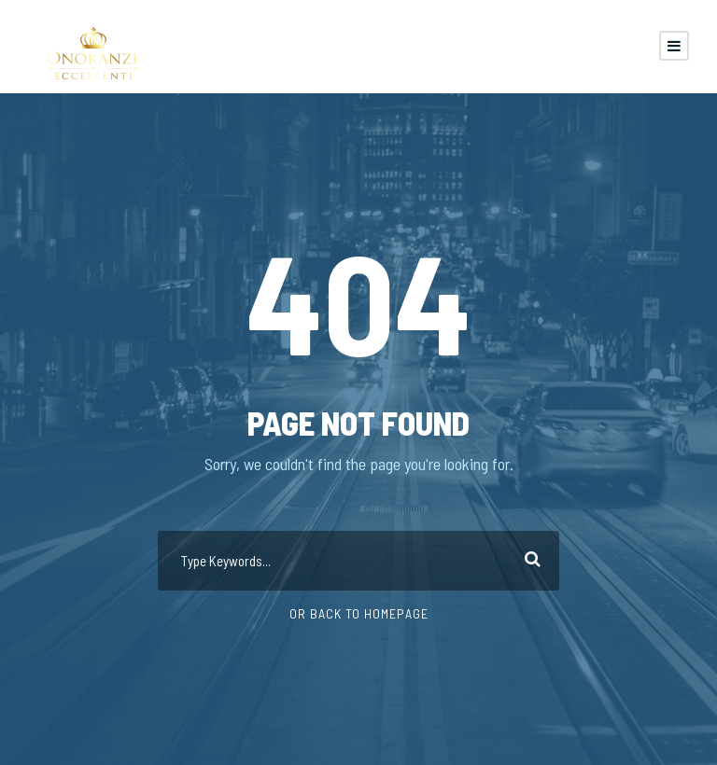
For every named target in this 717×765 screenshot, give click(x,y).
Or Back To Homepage (359, 613)
